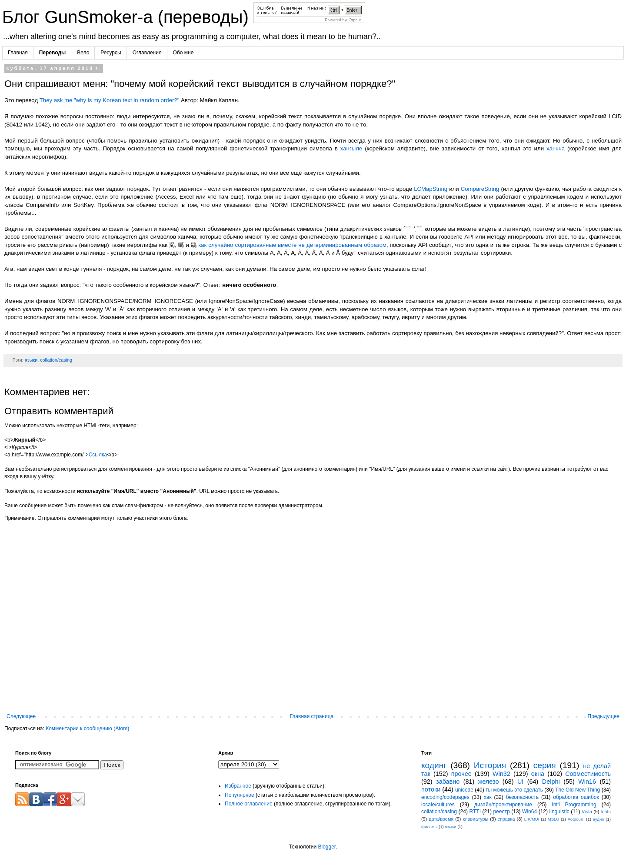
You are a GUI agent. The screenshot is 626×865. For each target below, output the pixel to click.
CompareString (480, 189)
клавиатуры (475, 819)
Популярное (239, 795)
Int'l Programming (574, 805)
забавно (448, 781)
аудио (598, 819)
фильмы (429, 826)
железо (488, 781)
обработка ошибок (576, 797)
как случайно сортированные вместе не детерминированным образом (292, 245)
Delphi (551, 781)
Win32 (501, 773)
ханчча (555, 148)
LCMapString (430, 189)
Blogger (327, 847)
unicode (464, 790)
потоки (430, 789)
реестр (501, 811)
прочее (461, 773)
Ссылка (98, 455)
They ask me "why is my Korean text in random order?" (110, 100)
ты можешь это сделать (514, 790)
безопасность (522, 797)
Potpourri (575, 819)
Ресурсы (110, 53)
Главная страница (312, 716)
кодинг (433, 765)
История (490, 765)
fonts (606, 811)
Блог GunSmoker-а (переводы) (127, 17)
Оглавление (147, 53)
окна (537, 773)
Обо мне (183, 53)
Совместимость (588, 773)
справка (506, 819)
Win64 (529, 811)
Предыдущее (603, 716)
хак (488, 797)
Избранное (238, 786)
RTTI (475, 811)
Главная (18, 53)
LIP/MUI (531, 819)
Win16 (587, 781)
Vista (587, 811)
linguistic (559, 811)
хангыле (351, 148)
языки (31, 360)
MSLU (553, 819)
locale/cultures (438, 805)
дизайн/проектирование (503, 805)
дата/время (441, 819)
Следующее (21, 716)
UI (520, 781)
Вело (83, 53)
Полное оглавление (249, 804)
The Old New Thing (577, 790)
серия (544, 765)
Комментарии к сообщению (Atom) (87, 728)
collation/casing (56, 360)
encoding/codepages (445, 797)
